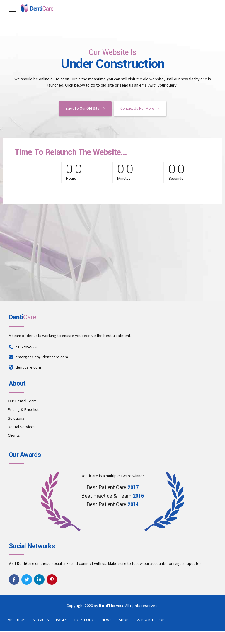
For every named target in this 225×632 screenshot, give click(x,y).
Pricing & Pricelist (23, 411)
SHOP (124, 620)
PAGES (61, 620)
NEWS (107, 620)
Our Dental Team (22, 402)
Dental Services (21, 428)
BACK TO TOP (153, 620)
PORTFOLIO (84, 620)
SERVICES (41, 620)
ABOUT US (16, 620)
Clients (14, 436)
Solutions (16, 419)
